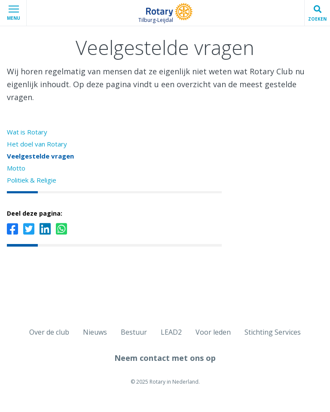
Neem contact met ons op (165, 358)
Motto (16, 168)
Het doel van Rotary (37, 144)
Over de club (49, 332)
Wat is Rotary (27, 132)
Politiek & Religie (31, 180)
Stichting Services (272, 332)
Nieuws (95, 332)
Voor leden (213, 332)
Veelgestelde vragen (40, 156)
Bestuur (134, 332)
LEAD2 (171, 332)
